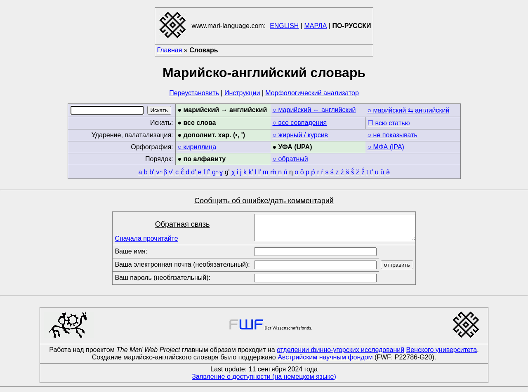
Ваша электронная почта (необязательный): (182, 269)
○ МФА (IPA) (386, 146)
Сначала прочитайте (146, 240)
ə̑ (388, 172)
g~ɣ (217, 172)
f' (208, 172)
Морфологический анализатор (312, 92)
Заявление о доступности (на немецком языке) (264, 381)
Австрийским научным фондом (325, 362)
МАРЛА (315, 25)
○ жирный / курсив (300, 134)
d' (193, 172)
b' (151, 172)
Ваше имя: (131, 256)
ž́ (363, 172)
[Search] (107, 110)
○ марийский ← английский (314, 109)
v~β (161, 172)
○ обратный (290, 158)
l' (259, 172)
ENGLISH (284, 25)
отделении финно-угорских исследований (340, 354)
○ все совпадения (300, 122)
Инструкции (242, 92)
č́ (182, 172)
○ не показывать (392, 134)
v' (171, 172)
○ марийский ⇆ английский (409, 110)
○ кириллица (197, 146)
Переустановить (194, 92)
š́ (352, 172)
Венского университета (441, 354)
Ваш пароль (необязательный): (162, 282)
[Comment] (335, 230)
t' (371, 172)
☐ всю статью (389, 123)
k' (250, 172)
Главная (169, 50)
